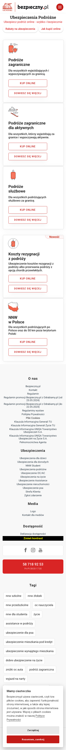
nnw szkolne (13, 596)
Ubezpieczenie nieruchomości (33, 484)
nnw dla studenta (16, 614)
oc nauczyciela (44, 605)
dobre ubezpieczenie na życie (24, 660)
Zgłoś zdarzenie (33, 495)
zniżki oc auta (14, 669)
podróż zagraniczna (41, 669)
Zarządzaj (33, 730)
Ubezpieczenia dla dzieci (33, 458)
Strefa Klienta (33, 491)
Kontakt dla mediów (33, 515)
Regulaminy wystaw (33, 410)
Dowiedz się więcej (27, 93)
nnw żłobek (35, 596)
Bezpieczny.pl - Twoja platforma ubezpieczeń (25, 7)
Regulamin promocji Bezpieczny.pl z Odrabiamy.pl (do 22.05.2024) (33, 405)
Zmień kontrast (33, 538)
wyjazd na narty (15, 678)
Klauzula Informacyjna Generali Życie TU (33, 425)
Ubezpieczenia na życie (33, 477)
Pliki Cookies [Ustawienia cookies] (33, 418)
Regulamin (33, 393)
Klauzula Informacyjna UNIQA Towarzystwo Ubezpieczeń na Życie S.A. (33, 437)
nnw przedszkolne (17, 605)
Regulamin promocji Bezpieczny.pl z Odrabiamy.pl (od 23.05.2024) (33, 399)
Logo (33, 511)
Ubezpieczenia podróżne (33, 469)
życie (37, 614)
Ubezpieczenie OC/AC (33, 473)
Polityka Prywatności (33, 414)
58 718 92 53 (33, 564)
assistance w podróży (19, 623)
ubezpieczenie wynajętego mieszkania (30, 651)
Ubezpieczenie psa (33, 488)
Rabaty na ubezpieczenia (20, 28)
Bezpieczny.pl (33, 386)
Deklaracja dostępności (33, 534)
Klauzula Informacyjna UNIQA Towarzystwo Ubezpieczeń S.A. (33, 431)
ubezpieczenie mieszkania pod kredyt (29, 642)
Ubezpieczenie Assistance (33, 480)
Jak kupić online (51, 28)
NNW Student (33, 465)
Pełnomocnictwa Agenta (33, 442)
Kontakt (33, 390)
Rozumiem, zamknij (33, 739)
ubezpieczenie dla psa (19, 632)
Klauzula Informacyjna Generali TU (33, 421)
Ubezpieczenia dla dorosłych (33, 462)
